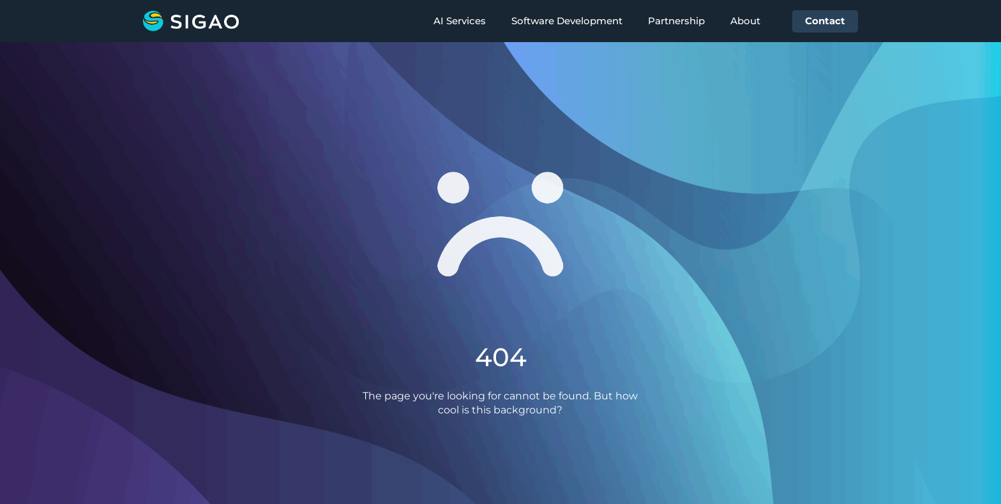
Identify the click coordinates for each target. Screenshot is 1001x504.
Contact (825, 21)
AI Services (459, 21)
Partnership (676, 21)
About (745, 21)
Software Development (566, 21)
